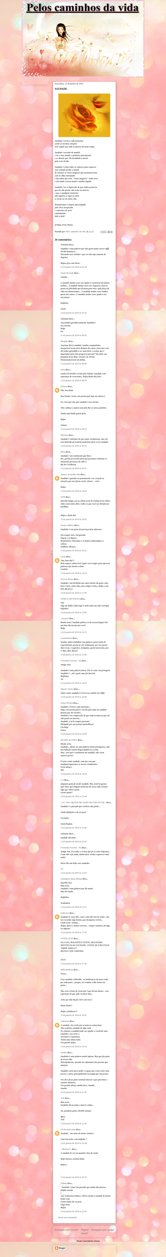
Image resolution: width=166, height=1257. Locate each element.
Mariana (64, 435)
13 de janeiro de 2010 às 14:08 (74, 697)
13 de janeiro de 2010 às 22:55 (74, 1177)
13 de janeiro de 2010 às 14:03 (74, 683)
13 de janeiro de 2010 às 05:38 (74, 267)
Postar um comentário (67, 1217)
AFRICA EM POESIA (70, 599)
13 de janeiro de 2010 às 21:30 (74, 1092)
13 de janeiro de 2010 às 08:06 (74, 364)
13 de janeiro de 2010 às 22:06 (74, 1143)
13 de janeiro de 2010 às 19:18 (74, 1046)
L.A (62, 780)
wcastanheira (66, 638)
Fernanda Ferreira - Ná (71, 661)
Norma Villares (67, 525)
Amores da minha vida (70, 474)
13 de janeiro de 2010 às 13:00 (74, 655)
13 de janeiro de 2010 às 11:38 (74, 593)
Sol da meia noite (68, 1129)
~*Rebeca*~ (66, 1149)
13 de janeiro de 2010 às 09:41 (74, 468)
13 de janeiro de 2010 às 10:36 (74, 573)
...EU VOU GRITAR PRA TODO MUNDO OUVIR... (83, 802)
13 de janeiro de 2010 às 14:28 (74, 774)
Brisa (63, 452)
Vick (62, 1098)
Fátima (64, 1183)
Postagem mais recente (66, 1229)
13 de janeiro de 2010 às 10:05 (74, 519)
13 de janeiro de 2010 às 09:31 (74, 446)
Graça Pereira (67, 703)
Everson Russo (67, 579)
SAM (63, 497)
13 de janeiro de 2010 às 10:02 (74, 491)
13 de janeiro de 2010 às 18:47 (74, 1015)
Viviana (64, 386)
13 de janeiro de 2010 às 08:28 (74, 380)
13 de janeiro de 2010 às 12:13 (74, 632)
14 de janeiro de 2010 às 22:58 (74, 1211)
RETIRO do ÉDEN (69, 740)
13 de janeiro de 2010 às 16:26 (74, 841)
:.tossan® (65, 618)
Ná (62, 869)
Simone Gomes (67, 689)
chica (63, 370)
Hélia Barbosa (67, 970)
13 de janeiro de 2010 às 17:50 (74, 932)
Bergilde (64, 341)
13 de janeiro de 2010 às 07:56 (74, 313)
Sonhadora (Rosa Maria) (71, 879)
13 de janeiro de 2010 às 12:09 (74, 612)
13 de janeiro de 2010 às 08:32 (74, 429)
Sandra (64, 1052)
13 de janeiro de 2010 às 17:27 (74, 907)
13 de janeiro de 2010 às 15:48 (74, 828)
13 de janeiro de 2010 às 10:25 (74, 550)
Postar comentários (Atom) (88, 1241)
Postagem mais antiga (102, 1229)
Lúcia (63, 557)
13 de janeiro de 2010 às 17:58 (74, 964)
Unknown (65, 913)
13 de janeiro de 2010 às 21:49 (74, 1123)
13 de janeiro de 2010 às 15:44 (74, 796)
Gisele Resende (67, 273)
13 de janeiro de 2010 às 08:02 (74, 335)
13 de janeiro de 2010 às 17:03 (74, 873)
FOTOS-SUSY (67, 938)
